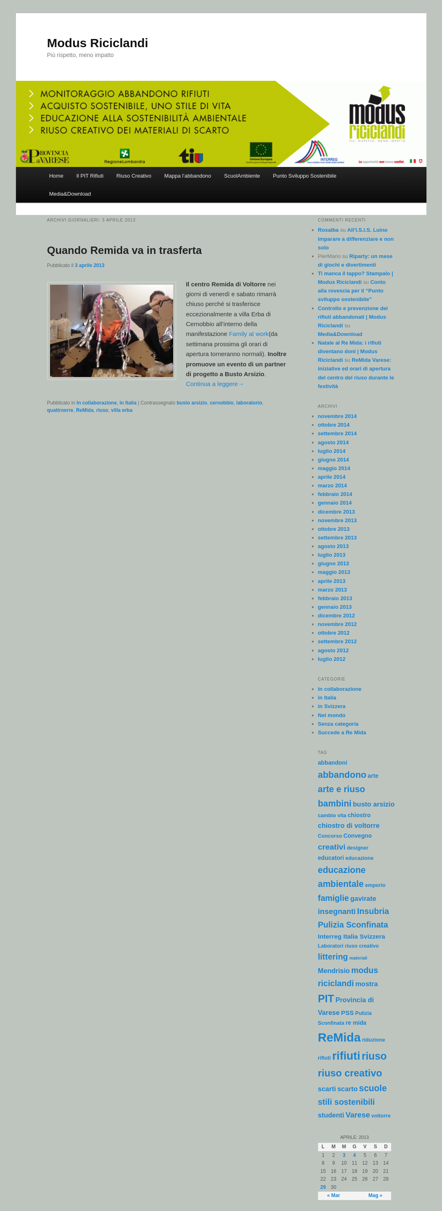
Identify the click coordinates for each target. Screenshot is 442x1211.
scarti (327, 1088)
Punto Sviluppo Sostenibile (305, 176)
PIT (326, 998)
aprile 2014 (332, 477)
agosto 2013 (333, 546)
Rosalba (328, 230)
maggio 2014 (334, 468)
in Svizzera (332, 706)
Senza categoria (338, 724)
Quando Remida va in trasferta (124, 250)
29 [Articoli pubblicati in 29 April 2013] (323, 1187)
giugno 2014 (333, 460)
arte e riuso (341, 789)
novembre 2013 (337, 520)
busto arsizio (191, 403)
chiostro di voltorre (349, 825)
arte (373, 775)
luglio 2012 (332, 659)
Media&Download (70, 194)
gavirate (363, 898)
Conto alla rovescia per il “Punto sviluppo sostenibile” (352, 290)
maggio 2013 (334, 572)
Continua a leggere (215, 383)
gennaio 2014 (335, 503)
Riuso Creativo (134, 176)
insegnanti (337, 911)
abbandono (342, 775)
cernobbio (222, 403)
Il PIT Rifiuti (89, 176)
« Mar (333, 1195)
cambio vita (332, 815)
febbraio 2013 (335, 598)
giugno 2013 (333, 563)
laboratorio (249, 403)
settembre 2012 (337, 641)
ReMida (85, 410)
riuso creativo (350, 1072)
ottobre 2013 (334, 529)
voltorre (381, 1116)
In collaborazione (97, 403)
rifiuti (346, 1055)
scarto (347, 1088)
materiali (358, 957)
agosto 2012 (333, 650)
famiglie (333, 898)
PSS (347, 1012)
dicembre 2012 (336, 615)
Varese (358, 1114)
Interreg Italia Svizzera (351, 936)
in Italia (127, 403)
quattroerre (60, 410)
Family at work (249, 333)
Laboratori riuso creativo (348, 946)
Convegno (358, 835)
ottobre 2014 (334, 425)
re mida (356, 1022)
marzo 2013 (332, 590)
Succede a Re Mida (342, 732)
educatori (331, 858)
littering (333, 956)
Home (56, 176)
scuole (373, 1088)
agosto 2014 (333, 442)
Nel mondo (332, 715)
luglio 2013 (332, 555)
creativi (332, 847)
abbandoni (333, 762)
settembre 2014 (337, 433)
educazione (360, 858)
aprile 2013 (332, 581)
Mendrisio (334, 970)
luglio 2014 (332, 451)
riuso (102, 410)
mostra (366, 983)
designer (358, 848)
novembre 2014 (337, 416)
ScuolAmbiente (242, 176)
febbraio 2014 (335, 494)
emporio (375, 885)
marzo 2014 (332, 485)
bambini (335, 804)
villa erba (122, 410)
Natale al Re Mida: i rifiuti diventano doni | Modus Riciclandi (350, 351)
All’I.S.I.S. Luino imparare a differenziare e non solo (356, 238)
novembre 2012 (337, 624)
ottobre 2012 (334, 633)
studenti (331, 1115)
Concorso (330, 836)
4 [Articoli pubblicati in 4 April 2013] (354, 1155)
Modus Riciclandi (98, 43)
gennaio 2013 (335, 607)
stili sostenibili (346, 1101)
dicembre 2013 (336, 512)
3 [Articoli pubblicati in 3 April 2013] (344, 1155)
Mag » (375, 1195)
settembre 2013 (337, 538)
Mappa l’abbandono (187, 176)
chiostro (359, 815)
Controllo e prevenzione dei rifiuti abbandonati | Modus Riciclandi (353, 317)
